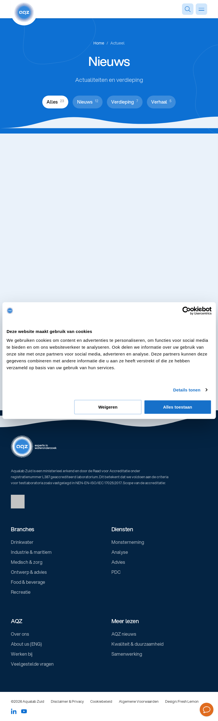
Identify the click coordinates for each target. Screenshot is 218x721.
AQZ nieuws (123, 634)
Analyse (119, 552)
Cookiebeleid (101, 701)
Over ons (20, 634)
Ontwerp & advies (29, 572)
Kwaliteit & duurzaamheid (137, 644)
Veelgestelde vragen (32, 664)
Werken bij (21, 654)
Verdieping (124, 101)
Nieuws (87, 101)
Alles (55, 101)
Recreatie (21, 592)
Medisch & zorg (26, 562)
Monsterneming (127, 542)
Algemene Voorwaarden (139, 701)
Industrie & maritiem (31, 552)
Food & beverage (28, 582)
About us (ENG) (26, 644)
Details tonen (186, 389)
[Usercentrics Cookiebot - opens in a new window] (186, 310)
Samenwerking (126, 654)
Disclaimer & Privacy (67, 701)
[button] (59, 529)
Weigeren (107, 407)
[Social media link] (14, 711)
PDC (116, 572)
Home (98, 43)
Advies (118, 562)
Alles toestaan (177, 407)
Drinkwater (22, 542)
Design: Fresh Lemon (182, 701)
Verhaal (161, 101)
